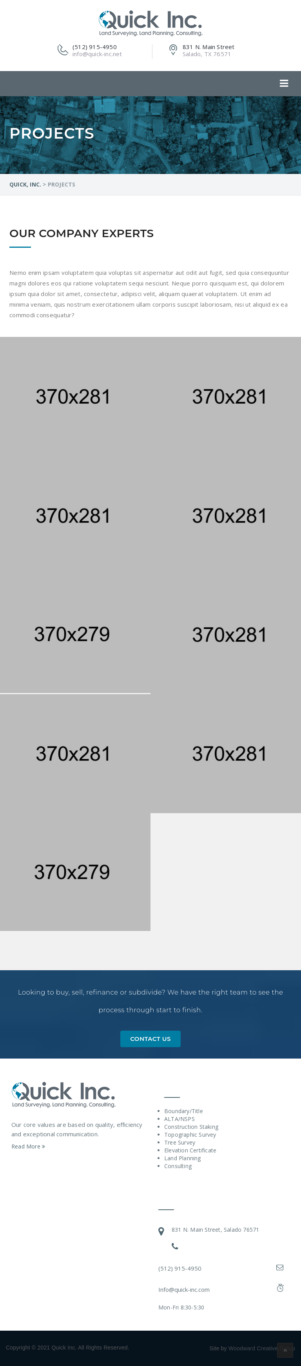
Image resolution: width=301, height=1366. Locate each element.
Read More (28, 1146)
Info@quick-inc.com (184, 1289)
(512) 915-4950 (179, 1268)
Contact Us (150, 1038)
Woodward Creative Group (261, 1348)
